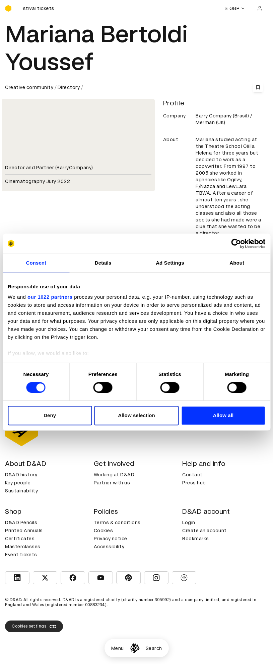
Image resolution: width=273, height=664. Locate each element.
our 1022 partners (49, 297)
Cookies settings (34, 626)
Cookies (103, 530)
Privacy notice (110, 538)
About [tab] (236, 263)
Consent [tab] (36, 263)
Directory (69, 87)
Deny (50, 415)
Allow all (223, 415)
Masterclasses (23, 546)
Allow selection (136, 415)
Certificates (20, 538)
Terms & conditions (117, 522)
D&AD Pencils (21, 522)
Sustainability (21, 490)
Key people (17, 482)
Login (188, 522)
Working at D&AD (114, 474)
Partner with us (112, 482)
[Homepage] (134, 648)
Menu (117, 648)
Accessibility (109, 546)
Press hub (194, 482)
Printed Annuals (24, 530)
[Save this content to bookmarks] (258, 87)
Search (154, 648)
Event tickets (21, 554)
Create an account (204, 530)
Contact (192, 474)
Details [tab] (103, 263)
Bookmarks (195, 538)
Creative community (29, 87)
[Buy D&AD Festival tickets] (38, 8)
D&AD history (21, 474)
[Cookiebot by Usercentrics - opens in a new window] (236, 244)
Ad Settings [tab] (170, 263)
